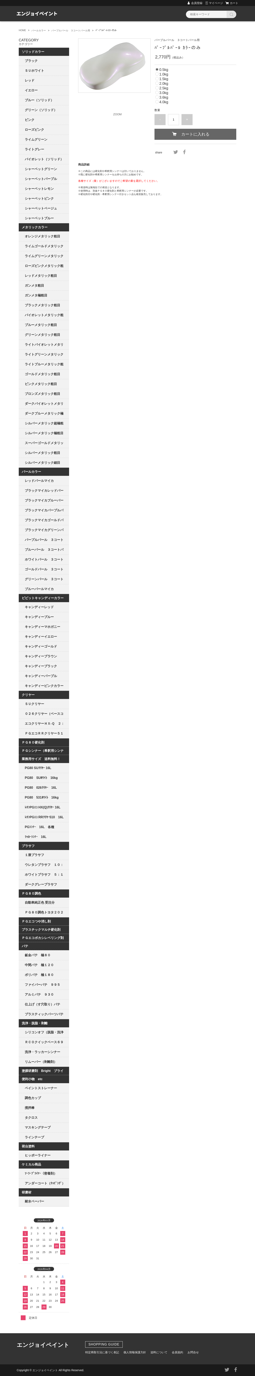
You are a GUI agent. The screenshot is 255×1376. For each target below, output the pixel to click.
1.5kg (163, 79)
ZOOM (117, 114)
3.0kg (163, 93)
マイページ (216, 3)
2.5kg (163, 88)
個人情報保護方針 (134, 1352)
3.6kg (163, 97)
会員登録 (196, 3)
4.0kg (163, 102)
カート (234, 3)
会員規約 (177, 1352)
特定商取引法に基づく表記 (102, 1352)
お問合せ (193, 1352)
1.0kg (163, 74)
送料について (158, 1352)
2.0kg (163, 83)
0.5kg (163, 70)
